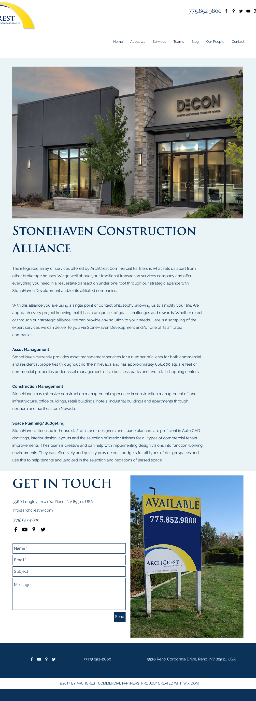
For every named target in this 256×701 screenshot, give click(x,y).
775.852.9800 (205, 11)
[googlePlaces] (233, 11)
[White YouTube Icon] (39, 659)
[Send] (120, 617)
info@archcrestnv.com (33, 510)
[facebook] (226, 11)
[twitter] (241, 11)
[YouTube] (248, 11)
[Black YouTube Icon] (25, 529)
